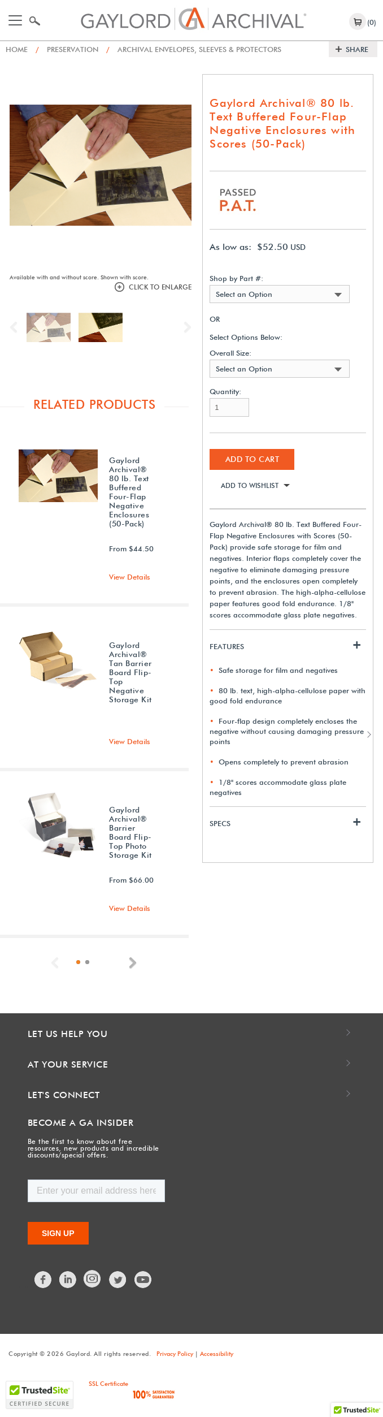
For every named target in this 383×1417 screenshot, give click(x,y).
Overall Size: (230, 353)
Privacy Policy (174, 1354)
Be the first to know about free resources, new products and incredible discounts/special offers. (93, 1148)
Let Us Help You (68, 1034)
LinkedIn (68, 1279)
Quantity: (225, 391)
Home (17, 49)
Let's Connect (64, 1095)
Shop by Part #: (236, 278)
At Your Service (68, 1064)
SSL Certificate (108, 1384)
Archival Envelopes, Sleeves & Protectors (193, 49)
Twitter (118, 1279)
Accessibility (216, 1354)
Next (185, 327)
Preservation (67, 49)
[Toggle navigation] (15, 20)
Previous (16, 327)
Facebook (43, 1279)
